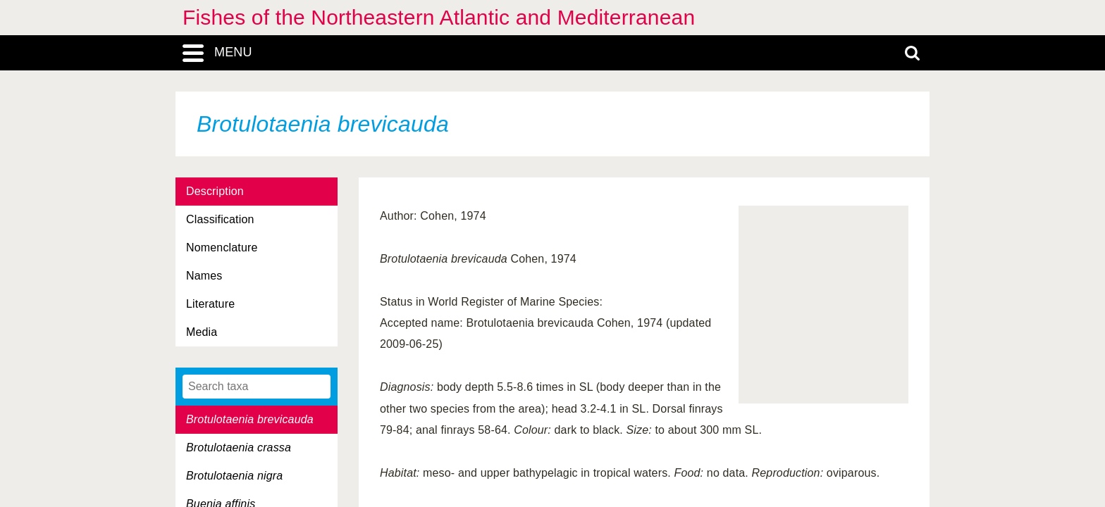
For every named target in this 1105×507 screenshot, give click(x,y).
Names (204, 276)
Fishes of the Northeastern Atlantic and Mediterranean (439, 17)
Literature (210, 304)
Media (201, 332)
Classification (220, 219)
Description (215, 191)
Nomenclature (222, 248)
